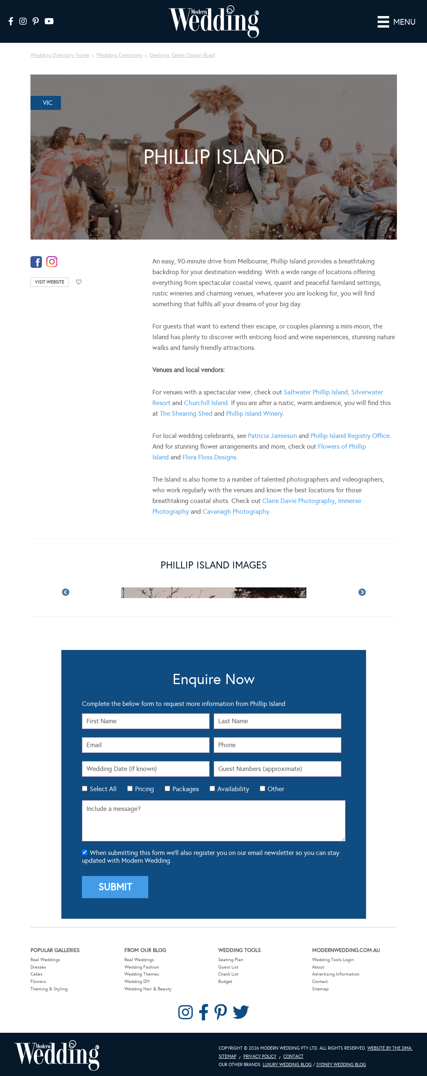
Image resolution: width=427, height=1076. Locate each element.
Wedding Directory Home (59, 53)
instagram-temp (52, 260)
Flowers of (333, 444)
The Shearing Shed (186, 411)
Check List (228, 971)
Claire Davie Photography (298, 498)
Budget (225, 979)
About (318, 964)
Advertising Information (335, 971)
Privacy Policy (259, 1054)
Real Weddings (45, 957)
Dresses (38, 964)
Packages (186, 786)
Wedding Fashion (141, 964)
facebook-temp (36, 260)
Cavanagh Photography (236, 509)
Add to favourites (79, 279)
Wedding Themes (141, 971)
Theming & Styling (49, 986)
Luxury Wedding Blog (287, 1062)
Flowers (38, 979)
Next (362, 591)
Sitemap (320, 986)
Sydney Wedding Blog (341, 1062)
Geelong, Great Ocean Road (182, 53)
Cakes (36, 971)
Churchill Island (206, 400)
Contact (320, 979)
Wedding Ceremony (119, 53)
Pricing (144, 786)
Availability (233, 786)
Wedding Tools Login (333, 957)
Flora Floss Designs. (210, 455)
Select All (103, 786)
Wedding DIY (137, 979)
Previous (65, 591)
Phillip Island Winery (254, 411)
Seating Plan (230, 957)
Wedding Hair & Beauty (148, 986)
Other (276, 786)
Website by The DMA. (390, 1045)
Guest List (228, 964)
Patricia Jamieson (272, 433)
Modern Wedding (56, 1053)
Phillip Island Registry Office (349, 433)
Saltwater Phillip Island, (317, 390)
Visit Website (49, 279)
